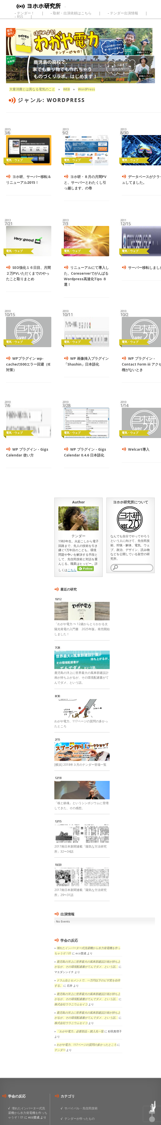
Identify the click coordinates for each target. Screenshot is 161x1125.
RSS (20, 16)
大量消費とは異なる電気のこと (32, 89)
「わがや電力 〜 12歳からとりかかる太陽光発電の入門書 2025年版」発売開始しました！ (82, 629)
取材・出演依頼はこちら (72, 13)
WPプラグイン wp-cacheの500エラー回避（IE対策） (28, 364)
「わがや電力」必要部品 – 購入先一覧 (80, 1031)
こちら (71, 570)
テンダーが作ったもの (79, 1118)
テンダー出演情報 (124, 13)
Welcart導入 (138, 449)
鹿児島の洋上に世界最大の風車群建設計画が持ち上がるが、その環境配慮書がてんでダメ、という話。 (81, 678)
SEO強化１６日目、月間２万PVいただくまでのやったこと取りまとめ (28, 273)
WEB (66, 89)
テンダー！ (25, 13)
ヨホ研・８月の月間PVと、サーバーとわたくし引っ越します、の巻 (85, 182)
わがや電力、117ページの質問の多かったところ (86, 1044)
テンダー (59, 1050)
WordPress (86, 89)
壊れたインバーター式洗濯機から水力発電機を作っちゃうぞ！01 (27, 1112)
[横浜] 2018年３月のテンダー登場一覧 (80, 764)
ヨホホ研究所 (44, 6)
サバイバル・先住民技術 (81, 1108)
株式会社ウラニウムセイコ (71, 1004)
